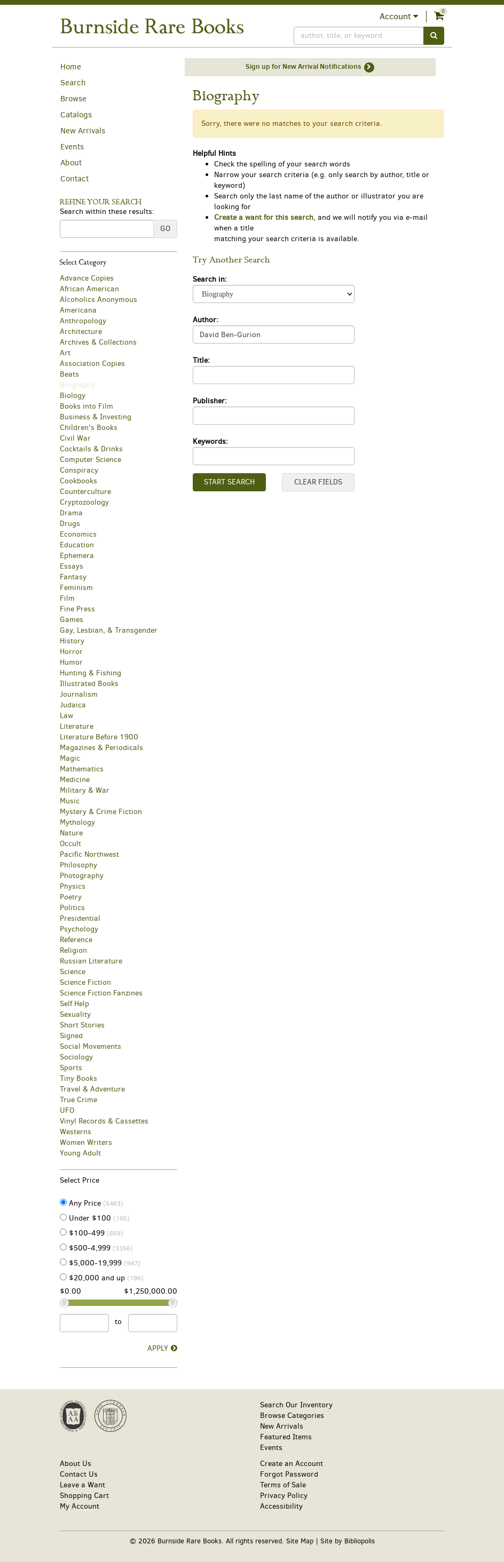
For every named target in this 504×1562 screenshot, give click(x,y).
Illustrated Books (89, 684)
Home (70, 66)
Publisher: (210, 401)
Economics (78, 534)
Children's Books (88, 428)
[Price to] (152, 1323)
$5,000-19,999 (100, 1263)
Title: (201, 360)
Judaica (73, 705)
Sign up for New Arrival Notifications (310, 67)
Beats (69, 374)
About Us (75, 1464)
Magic (70, 758)
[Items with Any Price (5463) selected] (63, 1202)
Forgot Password (289, 1474)
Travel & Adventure (92, 1089)
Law (66, 716)
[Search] (359, 36)
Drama (71, 513)
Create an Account (291, 1464)
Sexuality (75, 1014)
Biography (77, 385)
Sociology (76, 1057)
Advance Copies (87, 278)
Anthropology (83, 321)
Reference (76, 940)
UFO (67, 1110)
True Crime (78, 1100)
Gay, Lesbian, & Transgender (109, 630)
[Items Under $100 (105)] (63, 1217)
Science (72, 972)
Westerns (75, 1132)
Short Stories (82, 1025)
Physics (72, 886)
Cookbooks (78, 481)
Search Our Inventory (296, 1405)
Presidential (80, 918)
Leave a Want (82, 1485)
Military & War (84, 790)
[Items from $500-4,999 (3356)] (63, 1247)
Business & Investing (95, 417)
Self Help (74, 1004)
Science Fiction (85, 982)
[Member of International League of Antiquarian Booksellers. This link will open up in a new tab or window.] (110, 1416)
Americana (78, 310)
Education (77, 545)
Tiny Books (78, 1078)
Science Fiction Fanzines (101, 993)
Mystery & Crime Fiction (101, 812)
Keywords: (210, 441)
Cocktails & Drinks (91, 449)
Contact (74, 178)
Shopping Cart (84, 1496)
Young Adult (80, 1153)
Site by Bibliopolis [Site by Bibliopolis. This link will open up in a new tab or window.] (347, 1540)
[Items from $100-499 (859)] (63, 1232)
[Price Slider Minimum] (64, 1303)
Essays (71, 566)
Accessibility (281, 1506)
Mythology (77, 822)
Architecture (81, 331)
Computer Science (90, 460)
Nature (71, 833)
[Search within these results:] (107, 229)
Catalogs (76, 114)
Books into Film (86, 406)
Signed (71, 1036)
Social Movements (90, 1046)
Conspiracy (79, 470)
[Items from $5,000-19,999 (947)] (63, 1261)
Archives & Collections (98, 342)
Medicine (75, 780)
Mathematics (82, 769)
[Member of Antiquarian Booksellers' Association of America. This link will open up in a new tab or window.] (73, 1416)
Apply (157, 1348)
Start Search (229, 482)
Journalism (79, 694)
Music (70, 801)
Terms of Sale (283, 1485)
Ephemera (77, 556)
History (72, 641)
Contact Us (79, 1474)
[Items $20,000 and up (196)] (63, 1276)
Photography (82, 876)
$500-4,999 (96, 1248)
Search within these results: (107, 211)
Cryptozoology (84, 502)
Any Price (91, 1203)
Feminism (76, 588)
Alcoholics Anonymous (98, 299)
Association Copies (92, 363)
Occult (70, 844)
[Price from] (84, 1323)
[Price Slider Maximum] (172, 1303)
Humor (71, 662)
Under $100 (95, 1218)
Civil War (75, 438)
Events (72, 146)
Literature (76, 726)
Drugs (70, 524)
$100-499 (91, 1233)
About (71, 162)
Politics (72, 908)
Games (71, 620)
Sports (71, 1068)
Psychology (79, 929)
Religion (73, 950)
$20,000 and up (102, 1278)
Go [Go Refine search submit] (165, 229)
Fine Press (77, 609)
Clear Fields (318, 482)
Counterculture (85, 492)
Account (399, 16)
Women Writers (86, 1142)
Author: (205, 320)
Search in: (210, 279)
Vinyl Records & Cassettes (104, 1121)
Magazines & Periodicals (101, 748)
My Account (79, 1506)
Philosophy (78, 865)
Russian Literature (91, 961)
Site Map (299, 1540)
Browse (73, 98)
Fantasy (73, 577)
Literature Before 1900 (99, 737)
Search (73, 82)
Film (67, 598)
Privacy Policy (284, 1496)
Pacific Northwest (89, 854)
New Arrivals (82, 130)
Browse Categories (292, 1415)
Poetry (71, 897)
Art (65, 353)
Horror (71, 652)
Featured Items (286, 1437)
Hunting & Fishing (90, 673)
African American (89, 289)
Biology (72, 395)
